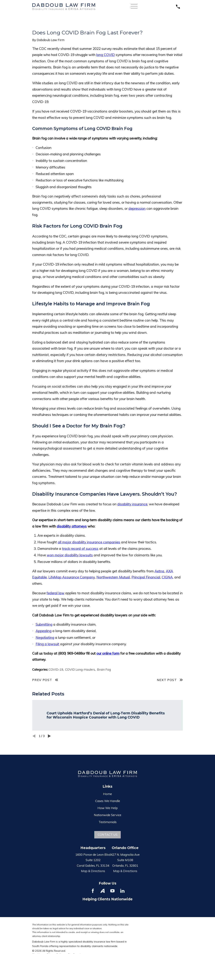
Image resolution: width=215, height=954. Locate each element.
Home (107, 794)
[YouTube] (112, 891)
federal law (55, 593)
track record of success (80, 548)
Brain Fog (104, 669)
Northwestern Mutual (113, 577)
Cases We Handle (107, 801)
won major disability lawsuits (70, 555)
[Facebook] (93, 891)
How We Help (108, 808)
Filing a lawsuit (47, 644)
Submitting (44, 624)
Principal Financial (146, 577)
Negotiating (45, 637)
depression (137, 208)
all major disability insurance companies (89, 542)
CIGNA (167, 577)
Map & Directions (93, 871)
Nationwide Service (107, 815)
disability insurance (132, 504)
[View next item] (49, 736)
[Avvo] (102, 891)
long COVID (105, 55)
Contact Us (107, 834)
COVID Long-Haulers (80, 669)
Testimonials (108, 822)
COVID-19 (56, 669)
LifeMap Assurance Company (71, 577)
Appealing (43, 631)
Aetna (159, 571)
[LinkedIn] (122, 891)
